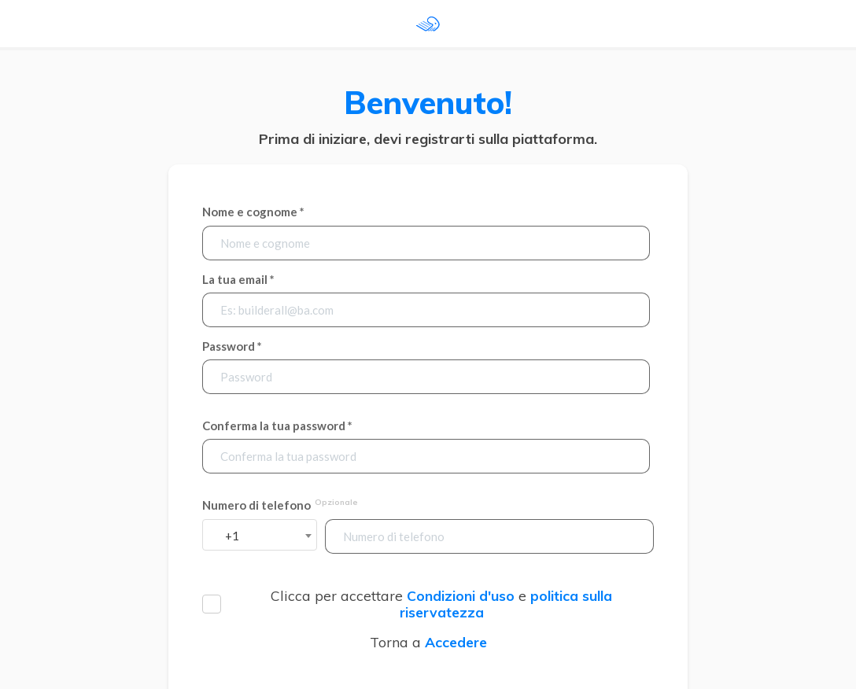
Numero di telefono (281, 505)
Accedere (456, 641)
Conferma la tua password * (277, 426)
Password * (232, 346)
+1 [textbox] (232, 536)
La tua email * (238, 279)
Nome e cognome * (253, 212)
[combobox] (259, 535)
